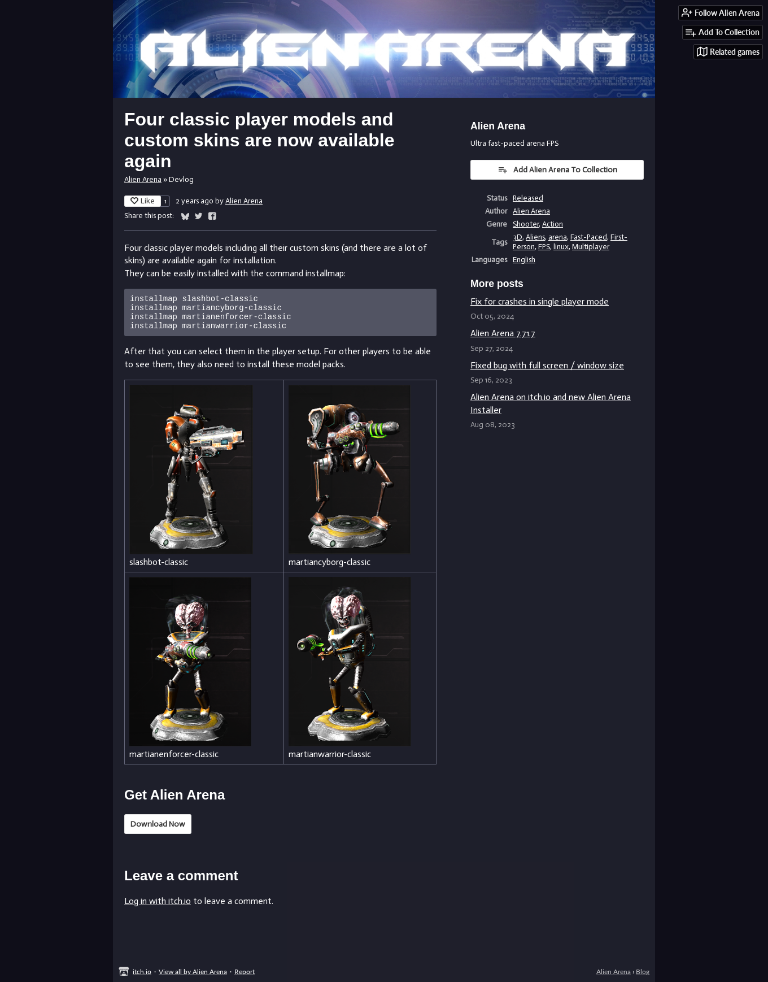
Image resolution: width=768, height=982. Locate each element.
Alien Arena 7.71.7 (502, 333)
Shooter (526, 224)
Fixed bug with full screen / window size (547, 365)
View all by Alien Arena (193, 971)
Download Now (157, 831)
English (524, 259)
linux (561, 246)
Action (552, 224)
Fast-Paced (588, 237)
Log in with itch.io (157, 907)
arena (557, 237)
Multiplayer (590, 246)
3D (517, 237)
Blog (642, 971)
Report (244, 971)
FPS (544, 246)
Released (528, 198)
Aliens (535, 237)
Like (142, 201)
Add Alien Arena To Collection (557, 169)
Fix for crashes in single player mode (539, 301)
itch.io (142, 971)
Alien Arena (143, 179)
